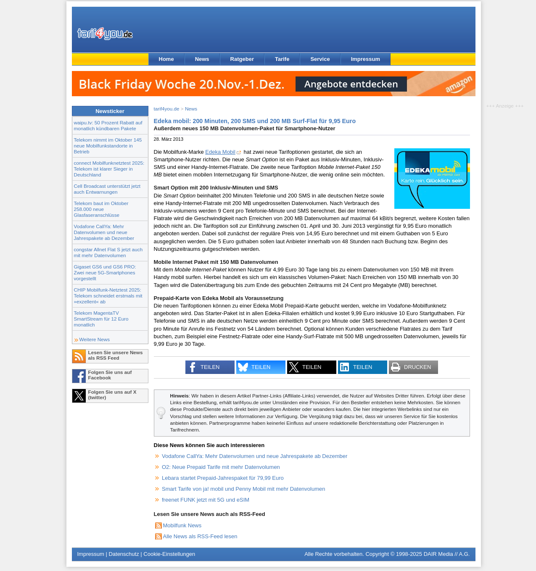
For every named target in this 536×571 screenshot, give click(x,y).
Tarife (282, 59)
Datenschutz (123, 554)
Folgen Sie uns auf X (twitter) (112, 394)
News (202, 59)
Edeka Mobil (220, 152)
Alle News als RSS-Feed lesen (200, 536)
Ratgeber (242, 59)
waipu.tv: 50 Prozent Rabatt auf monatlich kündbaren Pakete (108, 125)
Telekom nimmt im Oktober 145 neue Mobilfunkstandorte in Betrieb (108, 145)
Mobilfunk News (182, 525)
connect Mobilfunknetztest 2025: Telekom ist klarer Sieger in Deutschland (109, 168)
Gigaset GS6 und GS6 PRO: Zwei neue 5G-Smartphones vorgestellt (105, 272)
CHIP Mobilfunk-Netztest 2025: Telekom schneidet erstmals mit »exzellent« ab (108, 295)
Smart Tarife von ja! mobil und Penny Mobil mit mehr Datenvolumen (243, 489)
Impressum (365, 59)
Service (320, 59)
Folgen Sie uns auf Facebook (110, 374)
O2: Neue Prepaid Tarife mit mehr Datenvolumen (221, 467)
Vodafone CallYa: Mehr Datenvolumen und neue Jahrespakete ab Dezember (104, 232)
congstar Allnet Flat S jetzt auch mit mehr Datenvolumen (108, 252)
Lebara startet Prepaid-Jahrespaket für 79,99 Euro (223, 478)
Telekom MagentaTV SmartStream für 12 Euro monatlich (101, 318)
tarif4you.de (167, 108)
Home (166, 59)
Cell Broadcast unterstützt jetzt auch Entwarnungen (107, 189)
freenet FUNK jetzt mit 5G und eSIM (205, 500)
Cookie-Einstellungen (169, 554)
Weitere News (94, 339)
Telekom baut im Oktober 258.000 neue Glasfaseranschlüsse (101, 209)
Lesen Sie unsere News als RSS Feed (115, 355)
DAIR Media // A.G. (447, 554)
